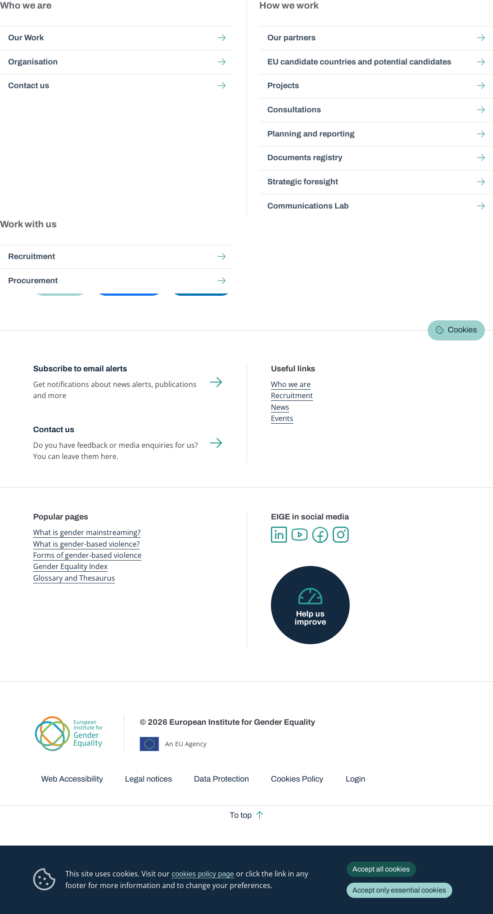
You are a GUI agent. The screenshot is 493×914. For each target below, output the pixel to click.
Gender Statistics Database (389, 27)
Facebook (320, 535)
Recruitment (292, 395)
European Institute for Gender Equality (46, 27)
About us (438, 26)
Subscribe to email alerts (80, 368)
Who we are (291, 384)
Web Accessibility (72, 778)
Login (355, 778)
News (280, 407)
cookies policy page (202, 874)
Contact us (53, 429)
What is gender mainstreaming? (87, 532)
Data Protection (221, 778)
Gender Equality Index (334, 27)
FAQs (270, 147)
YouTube (300, 535)
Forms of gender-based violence (87, 555)
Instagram (341, 535)
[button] (60, 286)
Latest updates (221, 147)
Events (282, 418)
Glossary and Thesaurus (74, 578)
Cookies (462, 329)
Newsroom (123, 26)
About (302, 147)
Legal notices (148, 778)
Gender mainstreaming (231, 26)
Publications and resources (173, 26)
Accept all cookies (381, 869)
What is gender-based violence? (86, 544)
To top (241, 815)
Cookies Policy (297, 778)
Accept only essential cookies (399, 890)
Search (475, 27)
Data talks (165, 147)
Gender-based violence (284, 27)
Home (51, 81)
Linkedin (279, 535)
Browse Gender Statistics (87, 147)
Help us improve (310, 617)
